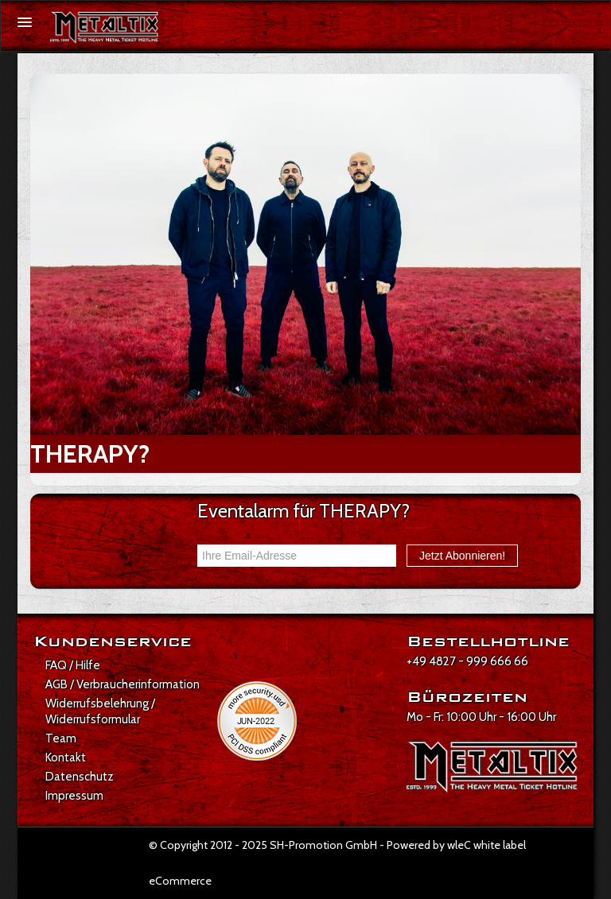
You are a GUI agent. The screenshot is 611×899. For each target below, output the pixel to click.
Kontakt (65, 757)
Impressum (74, 796)
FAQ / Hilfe (72, 665)
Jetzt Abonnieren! (462, 555)
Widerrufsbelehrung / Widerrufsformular (100, 711)
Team (60, 738)
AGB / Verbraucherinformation (122, 684)
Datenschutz (79, 776)
